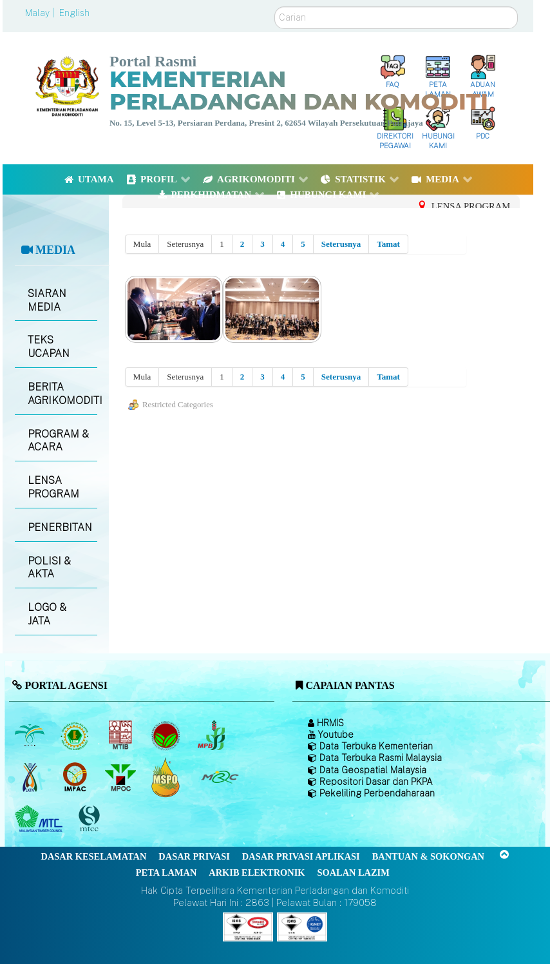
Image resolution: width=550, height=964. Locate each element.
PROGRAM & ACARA (58, 441)
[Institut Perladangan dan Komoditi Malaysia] (76, 777)
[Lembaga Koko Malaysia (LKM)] (167, 735)
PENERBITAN (60, 527)
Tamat (388, 244)
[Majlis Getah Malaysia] (219, 777)
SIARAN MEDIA (47, 300)
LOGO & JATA (47, 614)
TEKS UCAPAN (49, 347)
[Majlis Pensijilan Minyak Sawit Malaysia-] (167, 777)
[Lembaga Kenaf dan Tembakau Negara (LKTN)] (30, 777)
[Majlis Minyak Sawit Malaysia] (121, 777)
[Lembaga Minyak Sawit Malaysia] (30, 735)
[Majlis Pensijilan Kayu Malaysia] (91, 818)
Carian (274, 6)
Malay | (41, 13)
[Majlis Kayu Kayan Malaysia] (40, 819)
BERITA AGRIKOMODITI (62, 394)
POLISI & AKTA (49, 568)
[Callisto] (248, 926)
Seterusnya (341, 244)
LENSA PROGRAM (53, 487)
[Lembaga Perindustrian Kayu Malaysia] (121, 735)
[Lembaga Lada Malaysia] (212, 735)
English (74, 13)
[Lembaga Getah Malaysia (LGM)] (76, 735)
